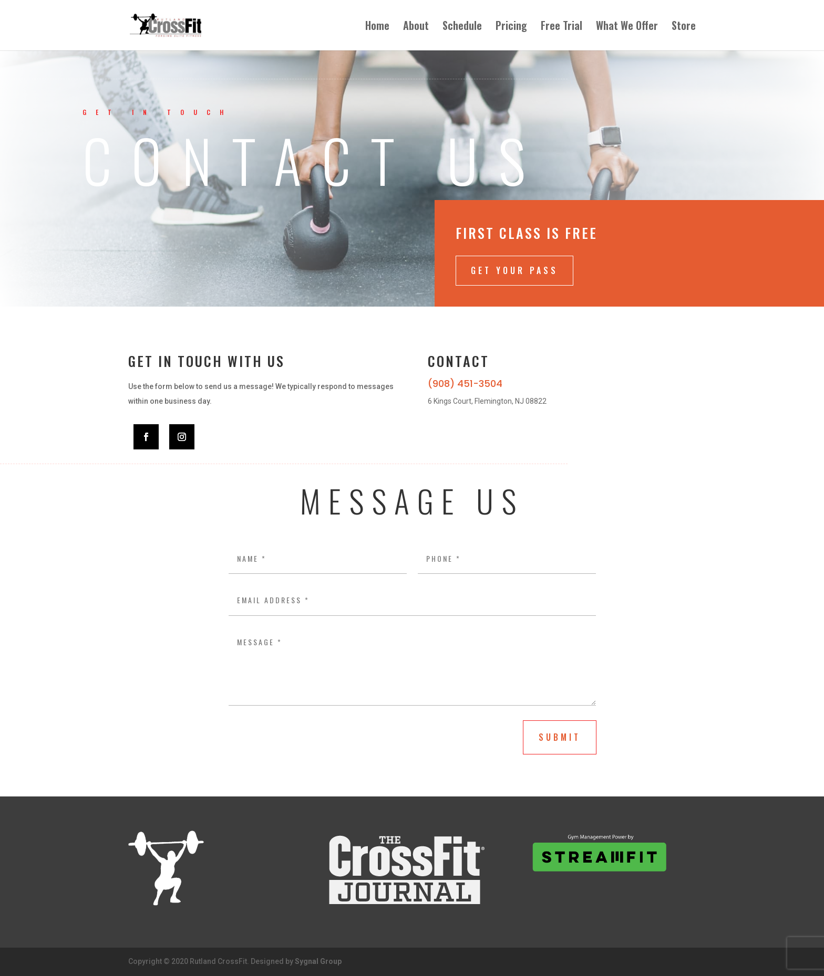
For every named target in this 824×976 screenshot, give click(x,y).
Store (684, 27)
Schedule (462, 27)
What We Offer (627, 27)
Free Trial (561, 27)
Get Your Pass (514, 270)
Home (377, 27)
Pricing (511, 27)
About (416, 27)
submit (560, 737)
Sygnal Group (318, 961)
